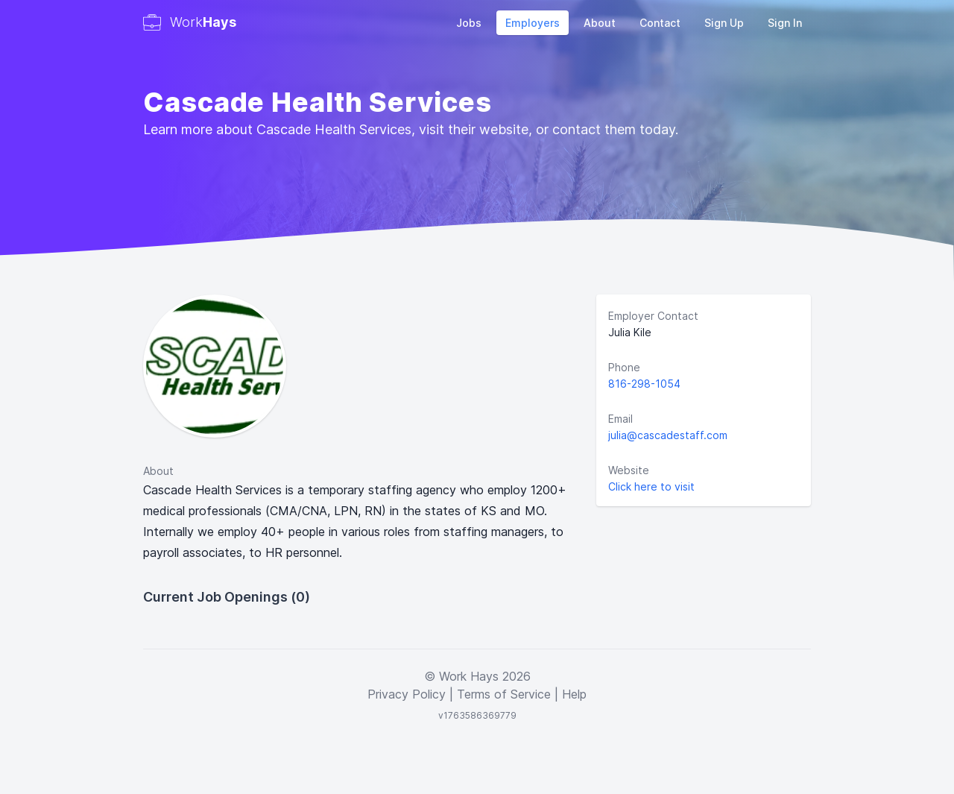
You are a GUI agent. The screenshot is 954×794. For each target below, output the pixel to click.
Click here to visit (651, 486)
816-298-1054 (644, 383)
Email (620, 418)
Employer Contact (653, 315)
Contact (659, 22)
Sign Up (724, 22)
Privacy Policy (406, 694)
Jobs (468, 22)
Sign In (785, 22)
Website (628, 470)
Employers (532, 22)
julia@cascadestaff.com (667, 435)
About (600, 22)
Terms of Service (504, 694)
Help (574, 694)
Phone (624, 367)
